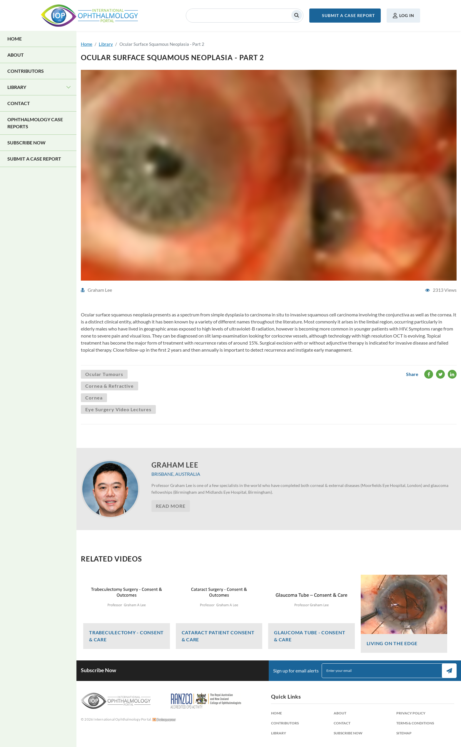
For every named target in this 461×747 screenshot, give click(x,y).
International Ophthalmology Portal (89, 15)
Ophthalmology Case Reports (35, 123)
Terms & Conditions (415, 723)
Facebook (428, 374)
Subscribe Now (26, 142)
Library (16, 87)
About (15, 55)
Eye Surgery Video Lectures (118, 409)
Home (14, 38)
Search (296, 15)
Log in (406, 15)
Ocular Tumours (104, 374)
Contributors (25, 71)
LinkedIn (452, 374)
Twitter (440, 374)
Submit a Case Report (348, 15)
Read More (171, 506)
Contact (18, 103)
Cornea (94, 397)
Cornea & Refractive (109, 386)
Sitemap (404, 733)
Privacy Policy (410, 713)
